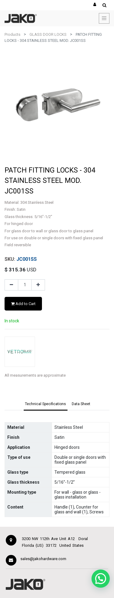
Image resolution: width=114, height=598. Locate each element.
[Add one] (38, 285)
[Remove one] (11, 285)
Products (12, 34)
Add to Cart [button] (23, 303)
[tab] (46, 404)
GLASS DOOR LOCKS (48, 34)
